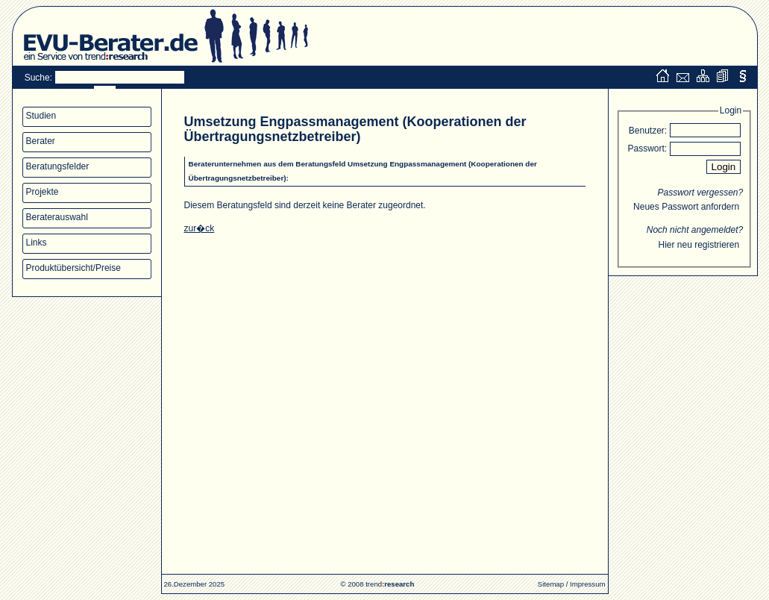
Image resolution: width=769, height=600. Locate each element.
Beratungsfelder (58, 166)
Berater (40, 141)
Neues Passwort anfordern (686, 206)
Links (36, 242)
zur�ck (199, 228)
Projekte (42, 192)
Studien (41, 115)
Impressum (587, 584)
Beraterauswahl (57, 217)
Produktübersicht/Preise (73, 268)
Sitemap (551, 584)
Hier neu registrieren (698, 245)
